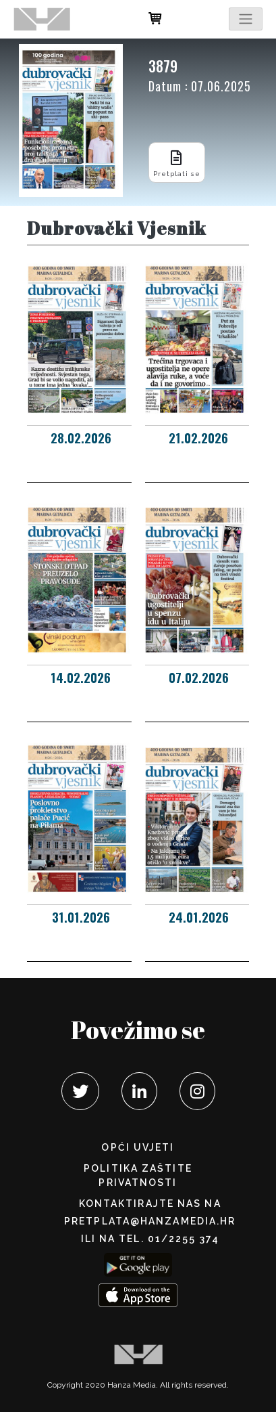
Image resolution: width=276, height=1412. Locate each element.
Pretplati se (176, 162)
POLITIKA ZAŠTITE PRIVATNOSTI (138, 1175)
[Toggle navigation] (246, 18)
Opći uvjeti (137, 1147)
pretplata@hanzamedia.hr (150, 1221)
